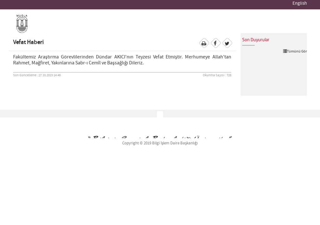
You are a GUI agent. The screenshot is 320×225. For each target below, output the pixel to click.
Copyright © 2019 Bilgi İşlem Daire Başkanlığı (160, 143)
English (299, 3)
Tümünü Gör (295, 51)
